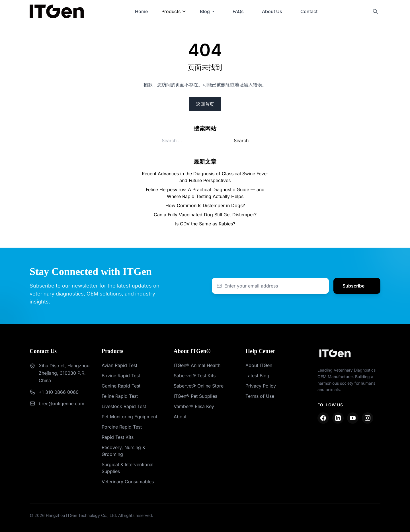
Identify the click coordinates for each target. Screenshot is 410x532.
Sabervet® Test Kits (195, 375)
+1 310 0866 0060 (59, 392)
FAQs (238, 11)
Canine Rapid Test (121, 386)
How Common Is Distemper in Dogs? (205, 205)
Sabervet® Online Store (199, 386)
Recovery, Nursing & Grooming (123, 451)
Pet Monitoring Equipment (129, 416)
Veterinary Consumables (128, 481)
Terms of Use (259, 396)
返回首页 (205, 104)
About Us (272, 11)
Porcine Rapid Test (122, 427)
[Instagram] (367, 418)
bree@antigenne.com (61, 403)
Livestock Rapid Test (124, 406)
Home (141, 11)
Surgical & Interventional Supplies (127, 468)
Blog (205, 11)
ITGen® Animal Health (197, 365)
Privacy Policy (260, 386)
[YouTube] (352, 418)
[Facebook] (323, 418)
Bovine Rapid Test (121, 375)
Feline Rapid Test (120, 396)
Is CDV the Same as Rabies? (205, 224)
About (180, 416)
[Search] (375, 11)
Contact (308, 11)
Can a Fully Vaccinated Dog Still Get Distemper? (205, 214)
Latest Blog (257, 375)
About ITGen (258, 365)
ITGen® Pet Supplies (195, 396)
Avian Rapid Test (119, 365)
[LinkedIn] (338, 418)
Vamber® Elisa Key (194, 406)
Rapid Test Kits (118, 437)
